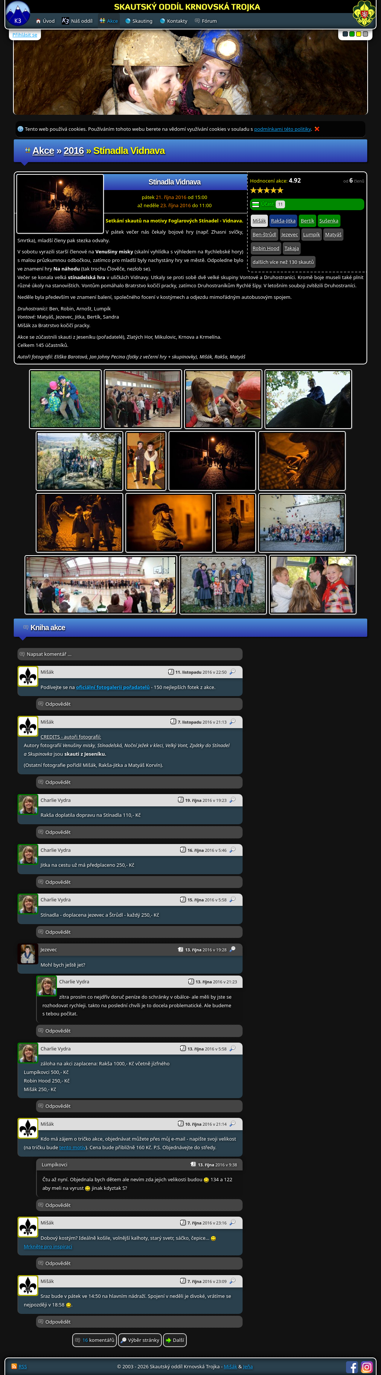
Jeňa (248, 1366)
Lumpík (311, 234)
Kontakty (177, 21)
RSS (23, 1366)
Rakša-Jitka (283, 220)
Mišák (259, 220)
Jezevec (290, 234)
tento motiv (72, 1147)
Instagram (367, 1367)
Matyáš (333, 234)
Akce (43, 150)
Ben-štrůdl (264, 234)
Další (178, 1340)
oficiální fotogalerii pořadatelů (113, 687)
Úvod (49, 21)
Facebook (352, 1367)
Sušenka (329, 220)
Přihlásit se (25, 34)
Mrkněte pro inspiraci (48, 1246)
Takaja (292, 248)
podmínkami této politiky (282, 129)
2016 (74, 150)
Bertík (307, 220)
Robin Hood (266, 248)
